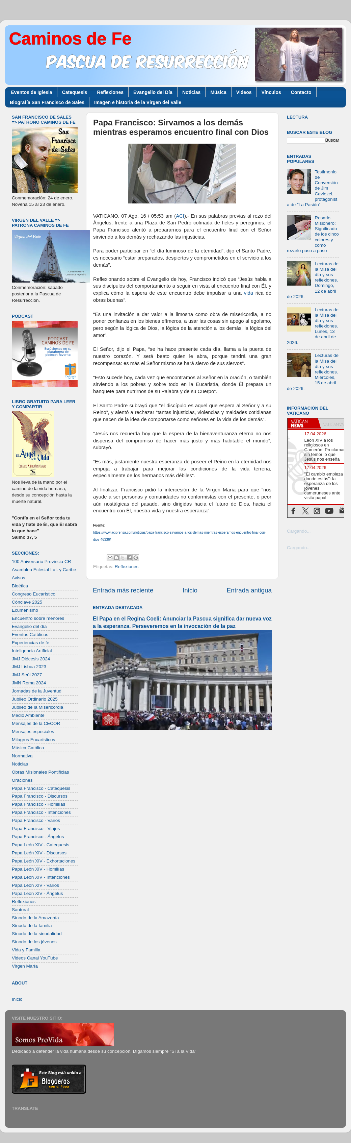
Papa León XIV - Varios (35, 885)
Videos (244, 92)
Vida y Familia (26, 949)
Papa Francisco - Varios (36, 820)
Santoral (20, 909)
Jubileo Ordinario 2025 (35, 699)
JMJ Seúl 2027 (27, 674)
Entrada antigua (249, 590)
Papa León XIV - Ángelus (37, 893)
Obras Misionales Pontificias (40, 772)
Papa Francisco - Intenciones (41, 812)
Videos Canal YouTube (35, 957)
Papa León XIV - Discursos (39, 852)
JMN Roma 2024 (29, 682)
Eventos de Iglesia (31, 92)
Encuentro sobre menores (38, 618)
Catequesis (74, 92)
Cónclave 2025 (27, 602)
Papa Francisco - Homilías (38, 804)
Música (218, 92)
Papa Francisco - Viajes (36, 828)
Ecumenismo (25, 610)
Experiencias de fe (30, 642)
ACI (180, 216)
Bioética (20, 585)
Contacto (301, 92)
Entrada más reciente (123, 590)
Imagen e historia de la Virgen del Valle (137, 102)
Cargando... (299, 531)
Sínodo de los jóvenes (34, 941)
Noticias (191, 92)
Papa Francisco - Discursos (40, 796)
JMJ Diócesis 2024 (31, 658)
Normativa (22, 755)
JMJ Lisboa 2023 (29, 666)
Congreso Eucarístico (33, 594)
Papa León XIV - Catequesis (40, 844)
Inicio (190, 590)
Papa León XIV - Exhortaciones (43, 861)
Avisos (18, 577)
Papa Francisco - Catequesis (41, 788)
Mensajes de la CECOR (36, 723)
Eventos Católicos (30, 634)
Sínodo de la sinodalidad (37, 933)
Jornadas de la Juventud (36, 691)
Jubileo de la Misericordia (37, 707)
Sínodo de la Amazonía (35, 917)
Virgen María (25, 966)
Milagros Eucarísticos (33, 739)
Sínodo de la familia (32, 925)
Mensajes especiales (33, 731)
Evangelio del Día (152, 92)
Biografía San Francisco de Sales (47, 102)
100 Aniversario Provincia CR (41, 561)
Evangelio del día (29, 626)
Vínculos (271, 92)
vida (248, 293)
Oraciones (22, 780)
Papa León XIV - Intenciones (41, 877)
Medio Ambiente (28, 715)
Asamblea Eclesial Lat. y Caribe (44, 569)
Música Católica (28, 747)
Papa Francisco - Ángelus (38, 836)
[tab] (303, 423)
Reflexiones (110, 92)
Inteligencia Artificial (32, 650)
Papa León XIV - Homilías (38, 869)
